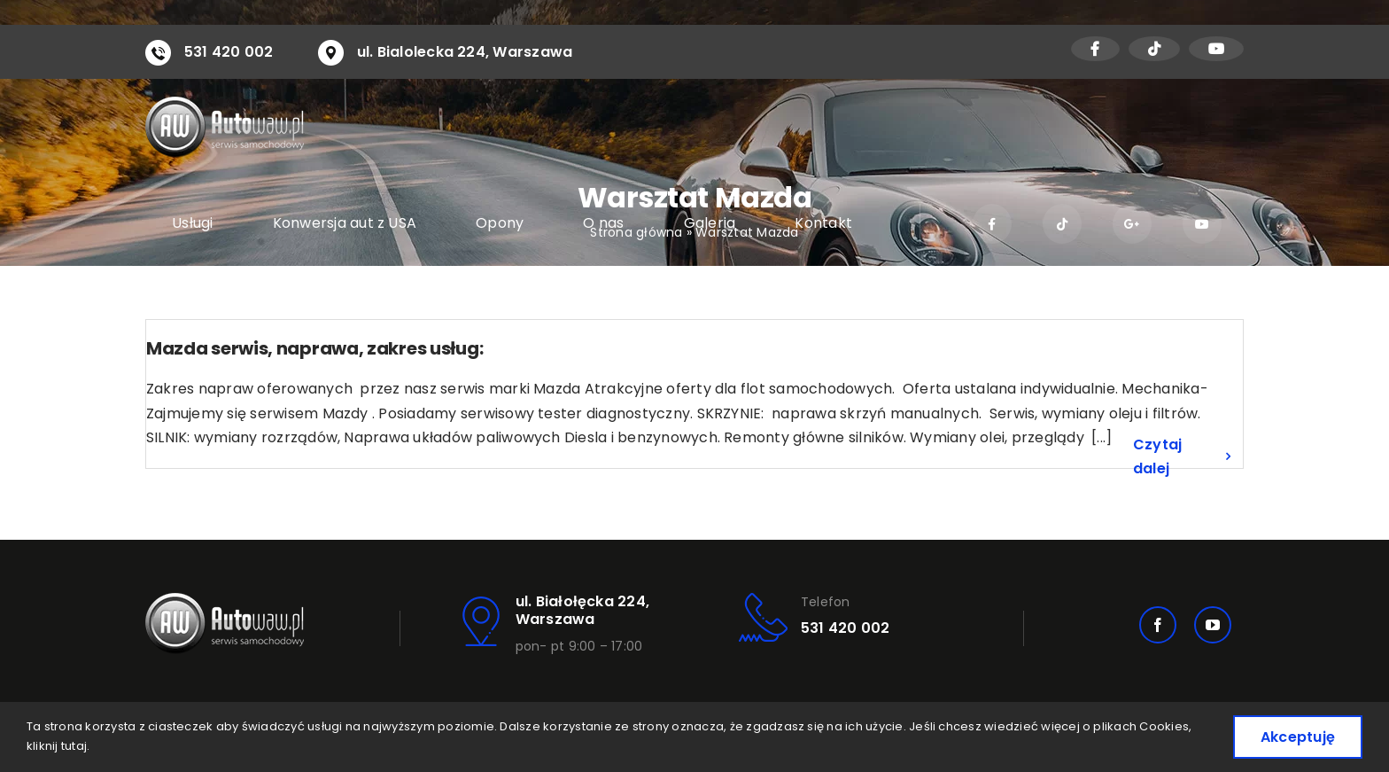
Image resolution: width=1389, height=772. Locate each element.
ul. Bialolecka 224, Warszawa (465, 52)
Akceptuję (1298, 737)
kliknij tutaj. (58, 745)
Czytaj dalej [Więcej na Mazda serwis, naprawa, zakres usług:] (1157, 457)
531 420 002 (229, 52)
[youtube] (1212, 624)
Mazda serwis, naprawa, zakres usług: (314, 348)
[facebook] (1157, 624)
